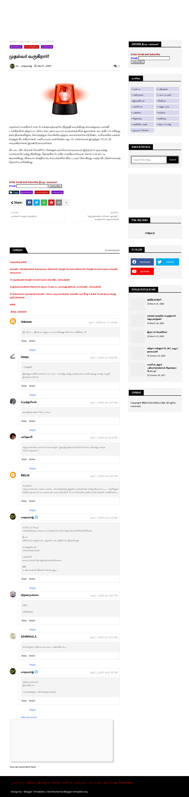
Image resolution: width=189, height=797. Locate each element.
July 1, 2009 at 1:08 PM (104, 357)
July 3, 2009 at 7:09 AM (104, 637)
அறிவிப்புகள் (140, 124)
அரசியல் (137, 106)
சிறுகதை (137, 118)
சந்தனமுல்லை (29, 594)
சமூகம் (161, 112)
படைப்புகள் (164, 95)
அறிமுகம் (138, 95)
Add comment (29, 717)
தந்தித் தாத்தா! (154, 299)
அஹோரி (26, 436)
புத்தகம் (137, 112)
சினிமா (162, 100)
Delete (32, 341)
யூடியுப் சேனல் (141, 130)
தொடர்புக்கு (164, 124)
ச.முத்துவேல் (29, 401)
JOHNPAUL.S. (29, 636)
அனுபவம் (163, 106)
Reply (24, 341)
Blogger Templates (34, 791)
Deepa (24, 357)
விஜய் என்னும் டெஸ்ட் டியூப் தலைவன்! (162, 350)
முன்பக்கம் (18, 782)
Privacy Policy (126, 782)
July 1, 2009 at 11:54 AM (103, 322)
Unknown (26, 321)
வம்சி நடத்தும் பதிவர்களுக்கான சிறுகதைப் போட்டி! (162, 368)
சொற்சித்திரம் (31, 46)
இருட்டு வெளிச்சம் (157, 332)
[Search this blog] (149, 159)
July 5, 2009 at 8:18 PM (104, 672)
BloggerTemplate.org (76, 791)
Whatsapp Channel (167, 271)
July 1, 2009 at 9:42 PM (104, 476)
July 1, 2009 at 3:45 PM (104, 402)
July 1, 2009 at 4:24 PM (104, 437)
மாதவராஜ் (24, 41)
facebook (145, 261)
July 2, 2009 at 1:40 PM (104, 595)
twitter (170, 261)
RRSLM (25, 475)
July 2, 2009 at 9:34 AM (104, 517)
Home (12, 41)
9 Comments (112, 250)
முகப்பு (136, 89)
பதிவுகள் (163, 89)
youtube (145, 271)
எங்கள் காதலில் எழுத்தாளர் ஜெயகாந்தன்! (161, 317)
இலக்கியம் (16, 46)
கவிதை (162, 118)
